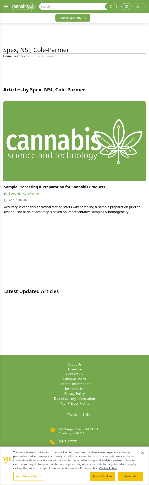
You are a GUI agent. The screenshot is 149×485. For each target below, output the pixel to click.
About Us (75, 364)
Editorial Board (74, 379)
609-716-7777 (68, 441)
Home (7, 56)
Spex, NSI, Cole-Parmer (24, 193)
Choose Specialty (73, 18)
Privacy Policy (74, 393)
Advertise (74, 369)
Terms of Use (74, 388)
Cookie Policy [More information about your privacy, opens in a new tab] (108, 468)
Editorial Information (75, 384)
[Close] (142, 452)
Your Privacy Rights (74, 403)
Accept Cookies (102, 476)
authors (19, 56)
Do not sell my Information (74, 398)
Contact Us (74, 374)
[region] (74, 465)
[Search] (72, 6)
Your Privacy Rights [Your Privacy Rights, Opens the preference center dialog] (28, 476)
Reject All (130, 476)
